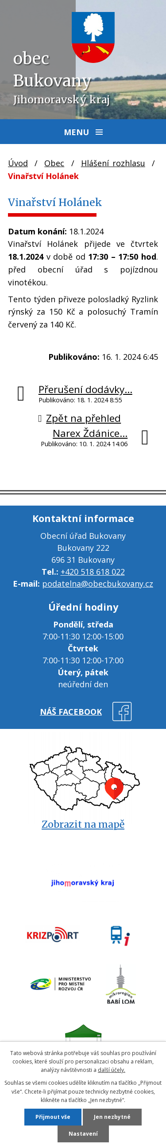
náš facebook (71, 711)
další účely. (111, 1070)
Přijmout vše (52, 1117)
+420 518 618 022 (93, 571)
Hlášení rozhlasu (113, 163)
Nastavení (83, 1133)
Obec (54, 163)
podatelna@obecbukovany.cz (97, 583)
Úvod (18, 163)
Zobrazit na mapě (83, 824)
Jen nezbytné (112, 1117)
